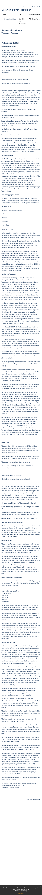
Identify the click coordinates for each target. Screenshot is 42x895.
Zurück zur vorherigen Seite (32, 7)
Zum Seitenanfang (33, 799)
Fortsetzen (21, 893)
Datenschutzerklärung (21, 890)
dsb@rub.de (16, 70)
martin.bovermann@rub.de (21, 83)
